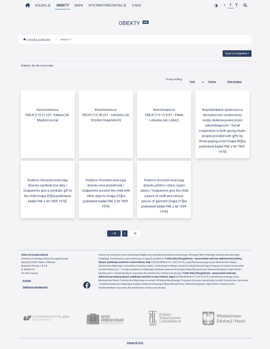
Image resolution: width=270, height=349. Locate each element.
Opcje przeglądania (236, 53)
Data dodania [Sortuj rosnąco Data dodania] (237, 81)
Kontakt (27, 280)
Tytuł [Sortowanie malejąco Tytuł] (195, 81)
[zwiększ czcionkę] (236, 5)
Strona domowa (36, 39)
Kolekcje (43, 5)
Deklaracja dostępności (35, 287)
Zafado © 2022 (135, 342)
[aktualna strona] (135, 233)
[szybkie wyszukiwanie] (245, 5)
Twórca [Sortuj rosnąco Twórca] (215, 81)
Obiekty (62, 5)
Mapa (79, 5)
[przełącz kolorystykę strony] (216, 5)
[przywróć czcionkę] (231, 5)
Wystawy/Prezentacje (107, 5)
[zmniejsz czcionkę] (225, 5)
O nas (136, 5)
